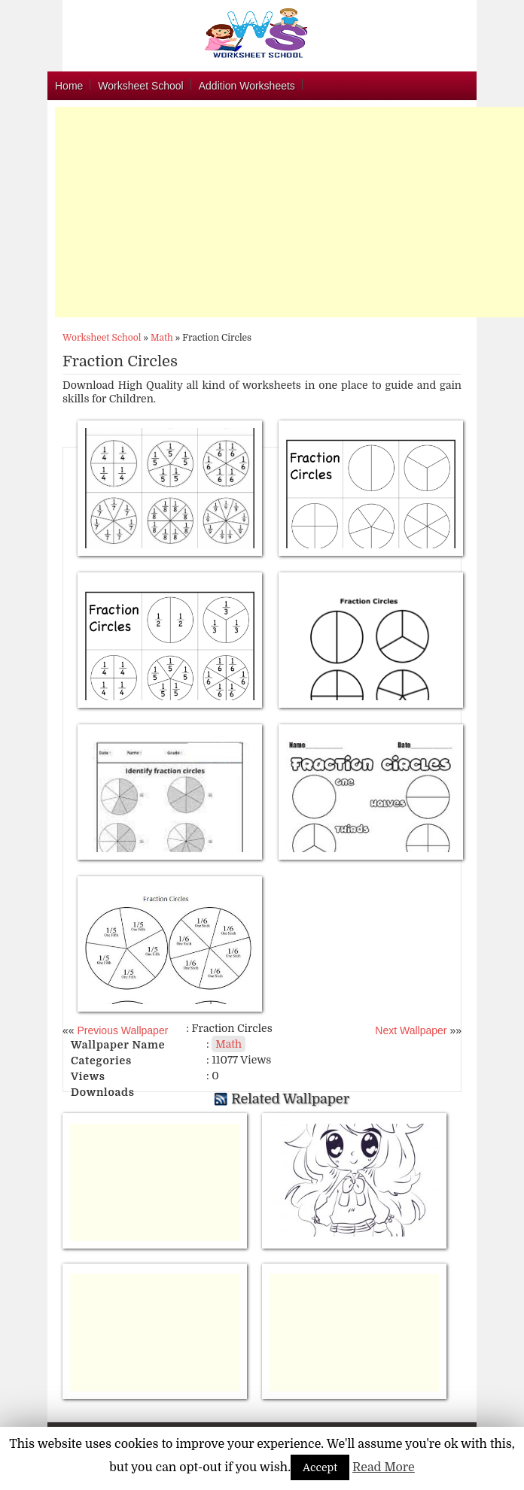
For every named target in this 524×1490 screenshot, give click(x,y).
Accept (320, 1467)
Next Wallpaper (410, 1030)
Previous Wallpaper (122, 1030)
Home (69, 86)
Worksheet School (140, 86)
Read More (383, 1467)
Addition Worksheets (247, 86)
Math (162, 337)
